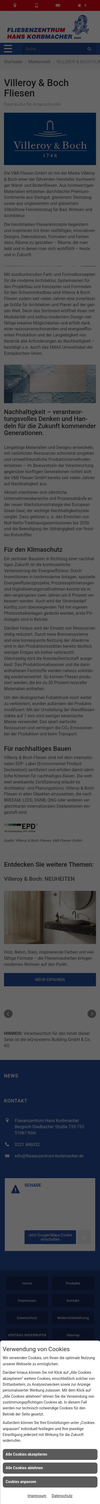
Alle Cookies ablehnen (24, 1468)
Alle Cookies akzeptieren (26, 1454)
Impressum (36, 1496)
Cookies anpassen (21, 1482)
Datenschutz (62, 1496)
